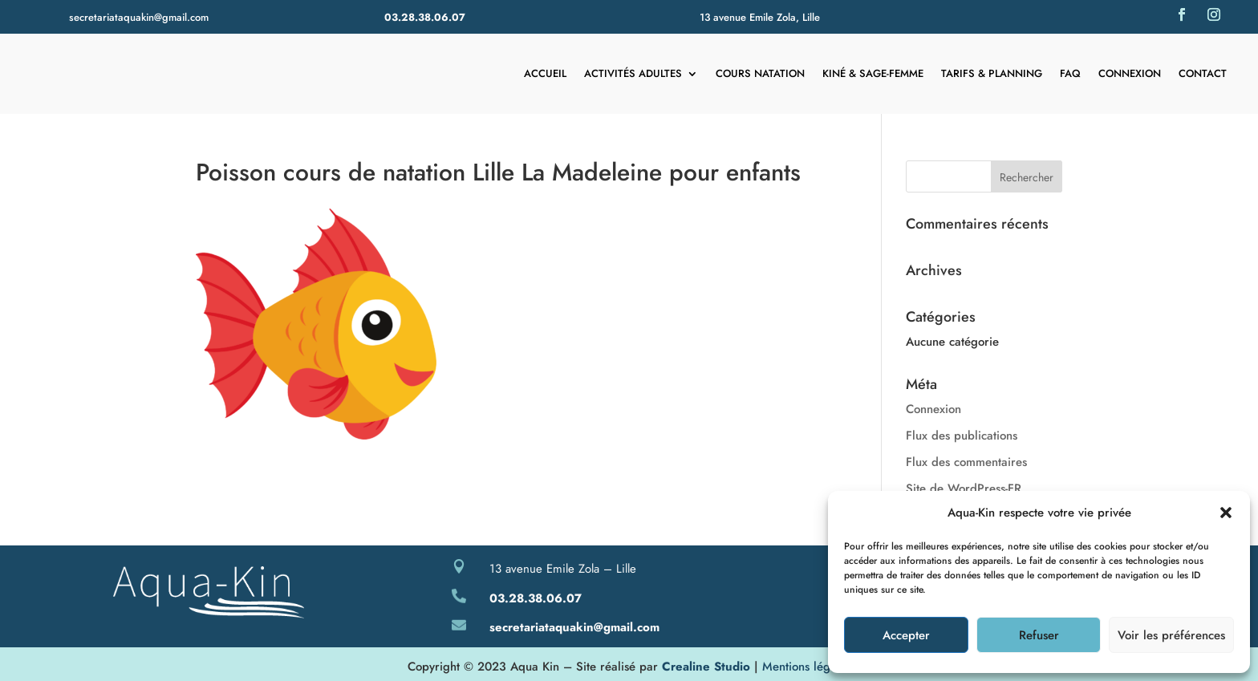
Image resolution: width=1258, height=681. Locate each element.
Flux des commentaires (966, 462)
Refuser (1039, 635)
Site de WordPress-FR (963, 488)
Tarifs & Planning (991, 73)
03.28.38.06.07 (424, 17)
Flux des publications (961, 435)
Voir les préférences (1171, 635)
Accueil (545, 73)
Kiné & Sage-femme (872, 73)
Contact (1203, 73)
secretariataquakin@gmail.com (139, 17)
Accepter (906, 635)
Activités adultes (633, 73)
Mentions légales (806, 666)
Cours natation (760, 73)
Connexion (1129, 73)
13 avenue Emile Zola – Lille (562, 569)
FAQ (1070, 73)
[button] (1226, 513)
